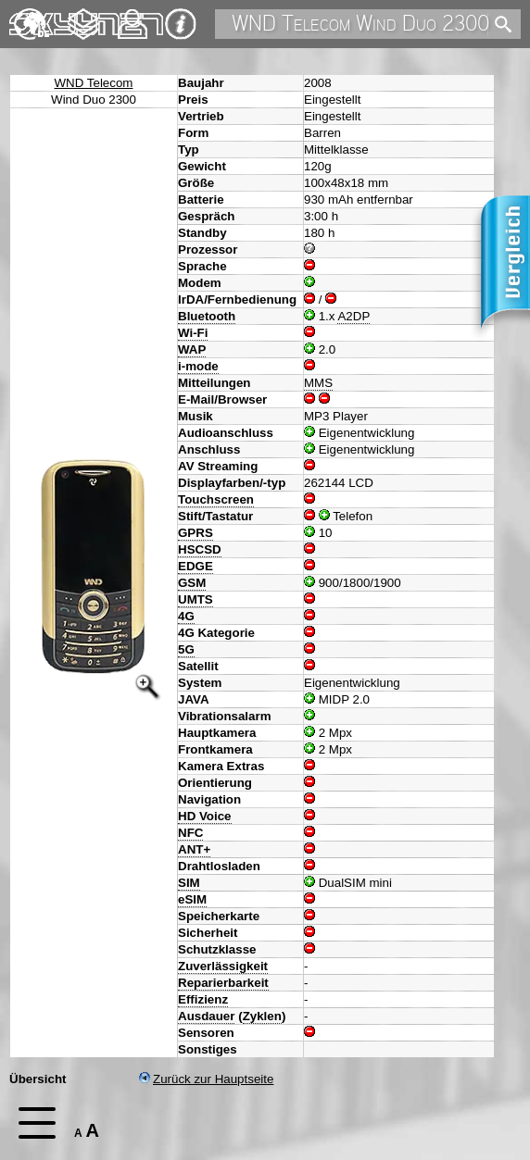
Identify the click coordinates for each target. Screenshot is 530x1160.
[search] (499, 24)
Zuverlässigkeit (223, 966)
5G (186, 649)
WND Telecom (94, 83)
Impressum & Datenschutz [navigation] (180, 24)
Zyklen (262, 1016)
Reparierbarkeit (223, 983)
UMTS (195, 599)
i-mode (198, 366)
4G (186, 616)
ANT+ (194, 849)
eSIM (192, 899)
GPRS (195, 533)
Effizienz (203, 999)
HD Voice (205, 816)
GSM (192, 583)
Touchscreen (216, 499)
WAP (192, 349)
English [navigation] (31, 15)
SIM (189, 883)
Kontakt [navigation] (132, 16)
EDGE (195, 566)
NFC (190, 833)
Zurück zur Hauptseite (206, 1079)
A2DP (353, 316)
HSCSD (199, 549)
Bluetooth (206, 316)
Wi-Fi (193, 333)
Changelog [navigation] (83, 15)
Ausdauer (206, 1016)
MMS (318, 383)
